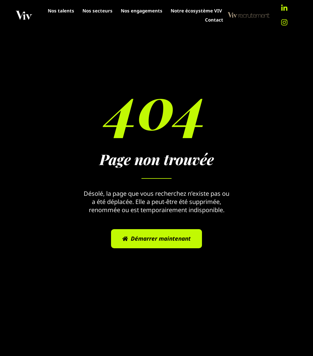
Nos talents (119, 11)
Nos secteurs (156, 11)
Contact (212, 20)
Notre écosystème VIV (169, 20)
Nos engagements (200, 11)
